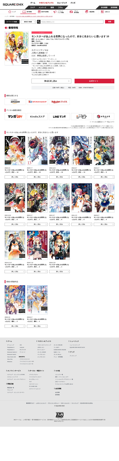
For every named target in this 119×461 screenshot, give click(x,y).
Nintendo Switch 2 (12, 352)
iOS (21, 345)
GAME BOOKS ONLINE (60, 349)
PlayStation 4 (10, 349)
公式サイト (93, 81)
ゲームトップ (10, 345)
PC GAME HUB (33, 386)
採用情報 (57, 394)
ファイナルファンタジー (35, 377)
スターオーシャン (33, 384)
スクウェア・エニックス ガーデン (15, 392)
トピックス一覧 (59, 374)
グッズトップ (73, 355)
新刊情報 (12, 16)
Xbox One (9, 359)
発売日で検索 (28, 22)
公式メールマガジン (60, 381)
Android (22, 347)
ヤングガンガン (41, 354)
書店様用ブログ (30, 403)
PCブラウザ (23, 349)
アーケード (22, 352)
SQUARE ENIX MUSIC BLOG (77, 347)
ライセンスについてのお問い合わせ (64, 384)
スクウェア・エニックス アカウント (16, 379)
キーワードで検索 (12, 22)
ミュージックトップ (75, 345)
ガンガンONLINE (58, 345)
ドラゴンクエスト (33, 374)
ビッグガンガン (41, 357)
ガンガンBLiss (57, 354)
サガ (30, 381)
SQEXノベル (57, 352)
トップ (6, 16)
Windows (9, 361)
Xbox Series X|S (11, 357)
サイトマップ (75, 403)
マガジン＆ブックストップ (44, 345)
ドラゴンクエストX (24, 359)
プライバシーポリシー (53, 403)
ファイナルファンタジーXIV (27, 361)
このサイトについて (41, 403)
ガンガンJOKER (42, 352)
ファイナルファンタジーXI (26, 364)
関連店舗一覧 (10, 387)
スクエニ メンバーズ (12, 377)
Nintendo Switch (11, 354)
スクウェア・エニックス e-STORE (16, 374)
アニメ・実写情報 (58, 357)
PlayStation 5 (10, 347)
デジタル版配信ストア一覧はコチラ (103, 122)
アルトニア (10, 390)
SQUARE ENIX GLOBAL (86, 403)
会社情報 (57, 392)
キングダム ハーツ (33, 379)
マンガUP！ (57, 347)
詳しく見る (15, 177)
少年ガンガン (41, 347)
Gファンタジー (41, 349)
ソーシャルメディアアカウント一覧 (64, 379)
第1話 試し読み (50, 81)
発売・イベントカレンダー (62, 377)
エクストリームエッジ (34, 388)
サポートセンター (65, 403)
